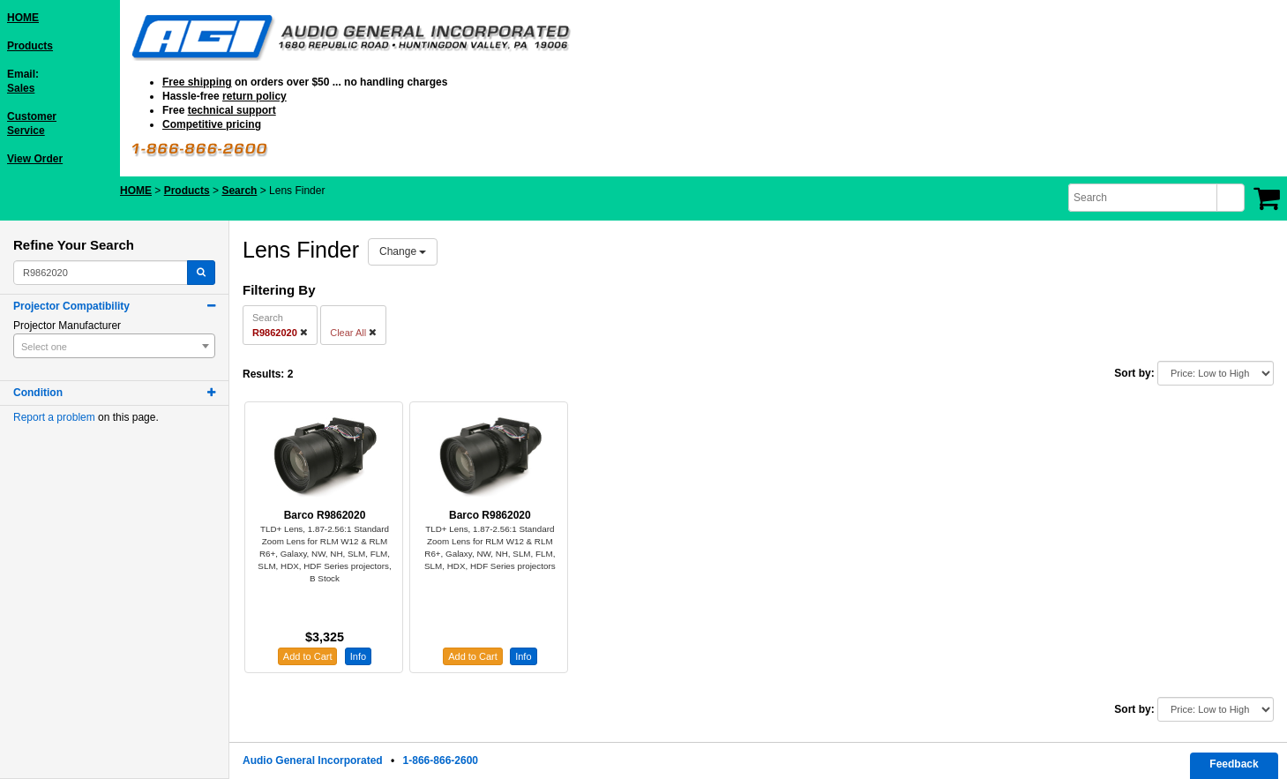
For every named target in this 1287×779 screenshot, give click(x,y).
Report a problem (54, 417)
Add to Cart (308, 656)
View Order (35, 159)
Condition (38, 392)
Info (358, 656)
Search (239, 190)
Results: (263, 374)
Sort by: (1134, 373)
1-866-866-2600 (440, 760)
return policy (254, 96)
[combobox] (1144, 198)
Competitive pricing (211, 124)
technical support (232, 110)
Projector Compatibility (71, 306)
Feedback (1233, 764)
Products (30, 46)
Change (402, 251)
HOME (23, 17)
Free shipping (197, 82)
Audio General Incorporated (313, 760)
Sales (20, 88)
